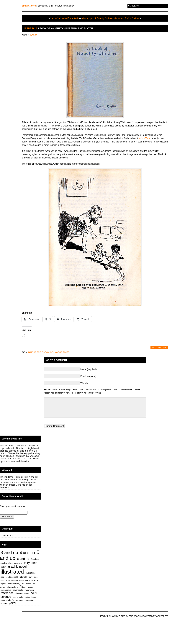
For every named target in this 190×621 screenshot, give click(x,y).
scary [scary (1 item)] (26, 593)
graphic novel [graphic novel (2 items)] (17, 566)
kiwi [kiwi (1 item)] (30, 577)
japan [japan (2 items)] (23, 576)
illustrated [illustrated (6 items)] (12, 572)
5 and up (32, 352)
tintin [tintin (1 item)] (3, 600)
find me (21, 485)
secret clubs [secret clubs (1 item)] (18, 597)
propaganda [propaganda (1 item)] (6, 590)
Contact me (7, 535)
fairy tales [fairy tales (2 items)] (30, 563)
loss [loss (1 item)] (2, 581)
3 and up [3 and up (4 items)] (9, 552)
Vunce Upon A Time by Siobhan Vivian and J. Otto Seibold (111, 18)
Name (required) (88, 369)
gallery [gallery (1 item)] (3, 567)
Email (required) (88, 376)
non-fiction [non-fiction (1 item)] (26, 584)
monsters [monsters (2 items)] (31, 580)
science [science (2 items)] (6, 596)
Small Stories (29, 5)
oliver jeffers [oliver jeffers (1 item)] (12, 587)
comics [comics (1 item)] (4, 563)
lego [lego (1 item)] (35, 577)
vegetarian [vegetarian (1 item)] (29, 600)
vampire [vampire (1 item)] (19, 600)
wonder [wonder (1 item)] (4, 603)
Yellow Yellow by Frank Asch (64, 18)
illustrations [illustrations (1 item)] (30, 573)
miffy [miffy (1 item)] (21, 581)
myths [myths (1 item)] (3, 584)
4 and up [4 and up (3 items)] (27, 553)
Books (33, 35)
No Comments (159, 348)
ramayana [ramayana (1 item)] (29, 590)
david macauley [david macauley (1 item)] (15, 563)
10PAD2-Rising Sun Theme (112, 616)
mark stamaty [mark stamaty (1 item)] (12, 581)
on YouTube (144, 138)
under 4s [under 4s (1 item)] (10, 600)
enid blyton (43, 352)
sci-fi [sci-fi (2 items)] (34, 593)
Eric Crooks (135, 616)
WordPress (162, 616)
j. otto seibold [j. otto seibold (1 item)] (12, 577)
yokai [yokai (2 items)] (12, 603)
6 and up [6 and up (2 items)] (23, 559)
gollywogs (56, 352)
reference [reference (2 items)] (7, 593)
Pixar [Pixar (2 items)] (22, 586)
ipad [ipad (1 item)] (2, 577)
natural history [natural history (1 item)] (14, 584)
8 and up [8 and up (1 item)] (34, 559)
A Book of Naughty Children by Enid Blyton (65, 28)
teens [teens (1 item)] (34, 597)
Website (84, 383)
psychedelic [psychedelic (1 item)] (18, 590)
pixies (66, 352)
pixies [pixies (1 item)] (30, 587)
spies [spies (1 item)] (27, 597)
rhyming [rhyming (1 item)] (18, 593)
